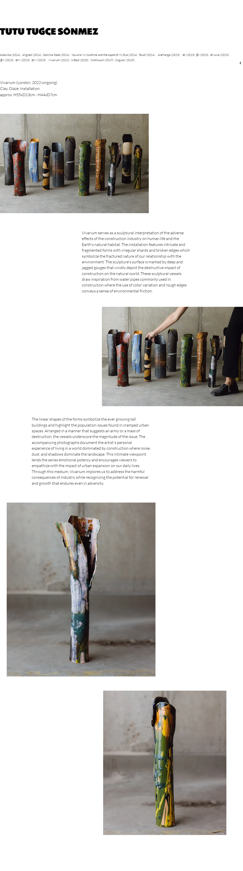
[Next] (240, 63)
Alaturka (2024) (10, 55)
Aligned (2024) (31, 55)
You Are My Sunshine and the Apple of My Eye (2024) (104, 55)
